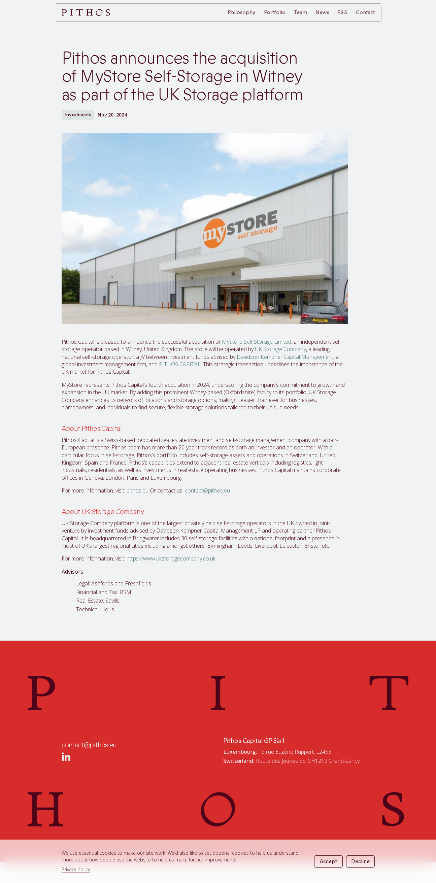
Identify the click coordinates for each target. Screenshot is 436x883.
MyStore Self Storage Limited (256, 341)
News (322, 12)
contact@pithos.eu (207, 490)
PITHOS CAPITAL (180, 364)
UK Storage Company (280, 349)
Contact (365, 12)
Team (300, 12)
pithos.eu (137, 490)
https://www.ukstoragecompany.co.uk (171, 558)
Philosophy (242, 12)
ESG (342, 12)
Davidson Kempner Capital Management (285, 357)
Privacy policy (76, 869)
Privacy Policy (154, 847)
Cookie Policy (199, 847)
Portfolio (275, 12)
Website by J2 (282, 847)
